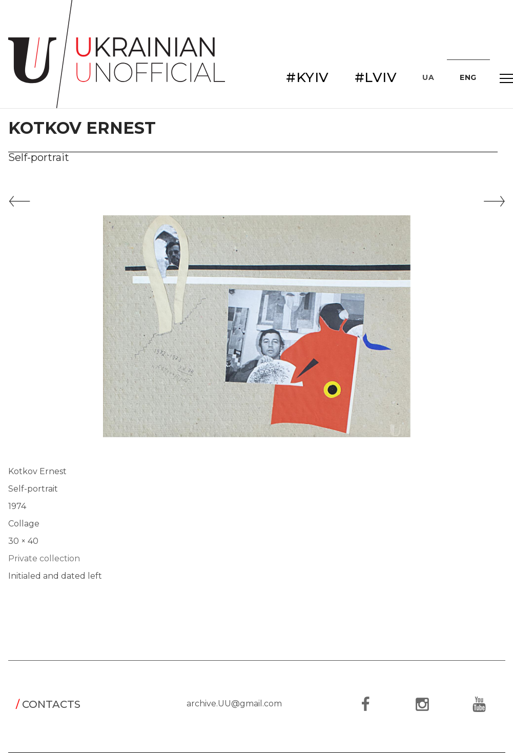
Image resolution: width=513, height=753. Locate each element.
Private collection (44, 558)
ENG (468, 77)
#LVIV (376, 77)
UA (428, 77)
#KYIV (307, 77)
